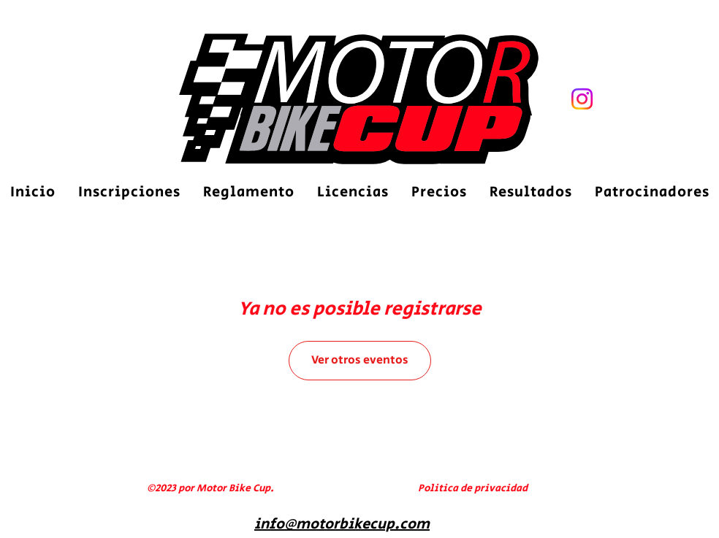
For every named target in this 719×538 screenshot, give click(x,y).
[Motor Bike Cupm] (582, 99)
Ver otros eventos (359, 360)
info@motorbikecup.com (342, 524)
